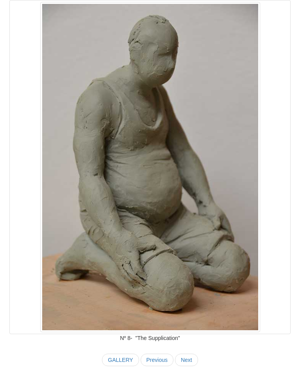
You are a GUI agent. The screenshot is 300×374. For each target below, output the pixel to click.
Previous (157, 360)
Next (186, 360)
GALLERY (120, 360)
